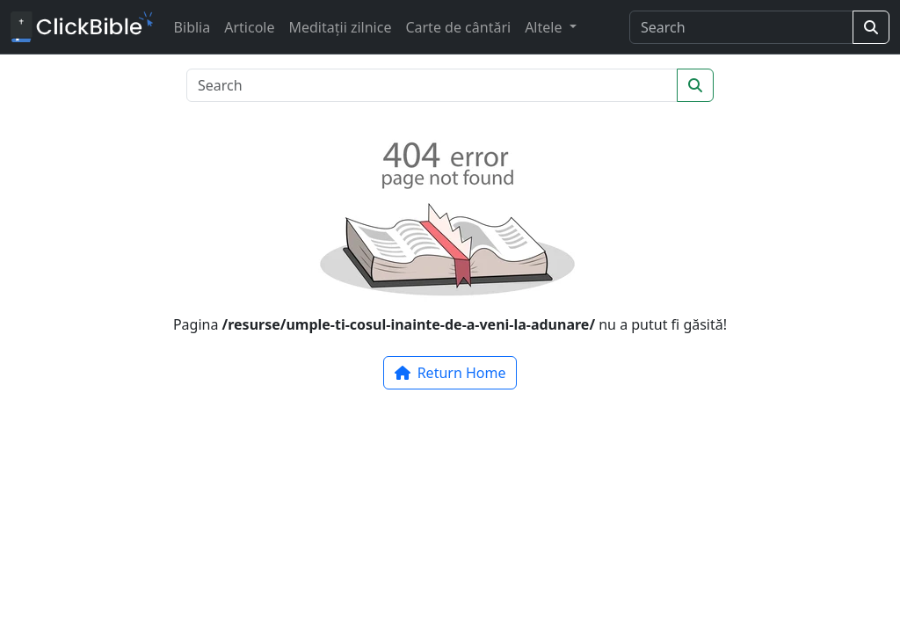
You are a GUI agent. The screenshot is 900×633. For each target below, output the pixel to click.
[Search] (741, 27)
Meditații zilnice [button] (339, 27)
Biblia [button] (192, 27)
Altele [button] (545, 27)
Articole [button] (249, 27)
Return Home (450, 372)
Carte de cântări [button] (458, 27)
